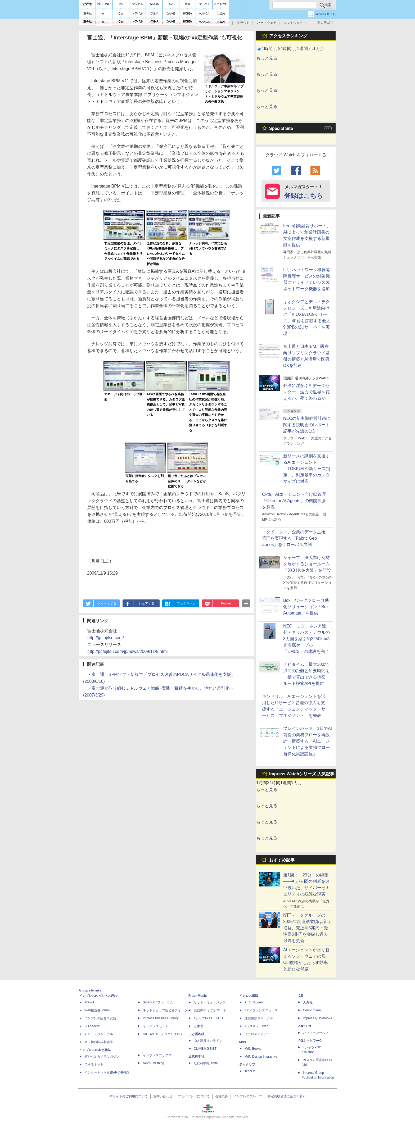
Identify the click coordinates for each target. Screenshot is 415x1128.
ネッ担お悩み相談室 (98, 1042)
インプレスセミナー (157, 1026)
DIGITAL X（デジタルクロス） (165, 1034)
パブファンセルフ (315, 1033)
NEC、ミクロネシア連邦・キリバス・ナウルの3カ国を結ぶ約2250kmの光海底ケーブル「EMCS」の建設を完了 (306, 639)
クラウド (243, 23)
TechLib (250, 1071)
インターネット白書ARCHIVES (106, 1072)
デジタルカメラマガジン (101, 1056)
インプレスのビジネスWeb (98, 996)
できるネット (93, 1064)
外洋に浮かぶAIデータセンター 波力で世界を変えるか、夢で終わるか (306, 392)
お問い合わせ (162, 1096)
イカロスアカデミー (259, 1034)
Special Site (281, 128)
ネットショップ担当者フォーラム (167, 1010)
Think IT (90, 1002)
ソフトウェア (293, 23)
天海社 (308, 1002)
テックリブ (247, 1064)
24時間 (284, 48)
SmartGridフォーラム (158, 1002)
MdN (242, 1042)
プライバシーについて (194, 1096)
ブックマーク (186, 603)
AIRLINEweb (254, 1002)
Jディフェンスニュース (261, 1010)
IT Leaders (92, 1026)
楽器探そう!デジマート (210, 1010)
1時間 (267, 48)
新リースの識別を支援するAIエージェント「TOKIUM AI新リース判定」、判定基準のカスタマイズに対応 (306, 469)
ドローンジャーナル (98, 1034)
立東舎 (198, 1026)
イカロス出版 (248, 996)
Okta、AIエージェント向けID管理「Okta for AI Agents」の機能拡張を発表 (294, 500)
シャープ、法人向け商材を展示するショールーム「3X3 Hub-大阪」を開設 (307, 563)
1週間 (302, 48)
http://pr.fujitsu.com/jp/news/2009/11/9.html (127, 651)
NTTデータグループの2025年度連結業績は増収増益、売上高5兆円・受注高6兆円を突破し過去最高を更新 (307, 928)
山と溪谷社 (196, 1034)
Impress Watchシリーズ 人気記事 (301, 774)
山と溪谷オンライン (208, 1041)
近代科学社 (196, 1056)
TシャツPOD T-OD (208, 1018)
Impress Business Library (161, 1018)
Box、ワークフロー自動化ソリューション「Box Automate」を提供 (306, 606)
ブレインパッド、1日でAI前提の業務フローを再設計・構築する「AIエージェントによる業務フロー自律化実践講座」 (307, 741)
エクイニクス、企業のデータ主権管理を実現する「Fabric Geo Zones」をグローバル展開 (294, 538)
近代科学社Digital (206, 1063)
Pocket (226, 603)
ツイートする (106, 603)
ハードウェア (266, 23)
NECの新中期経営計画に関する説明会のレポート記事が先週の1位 (306, 424)
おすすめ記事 (282, 860)
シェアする (147, 603)
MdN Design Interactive (261, 1056)
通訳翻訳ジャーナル (259, 1018)
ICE (300, 996)
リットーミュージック (209, 1002)
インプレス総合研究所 (100, 1018)
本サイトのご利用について (129, 1096)
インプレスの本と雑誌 (95, 1050)
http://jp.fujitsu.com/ (105, 637)
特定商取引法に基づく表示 (287, 1096)
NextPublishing (153, 1063)
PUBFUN (304, 1026)
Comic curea (312, 1010)
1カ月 (318, 48)
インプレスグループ (247, 1096)
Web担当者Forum (97, 1010)
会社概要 (221, 1096)
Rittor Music (197, 996)
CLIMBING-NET (205, 1048)
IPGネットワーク (310, 1041)
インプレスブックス (157, 1055)
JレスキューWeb (256, 1026)
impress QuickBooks (317, 1018)
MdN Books (253, 1048)
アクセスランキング (288, 36)
